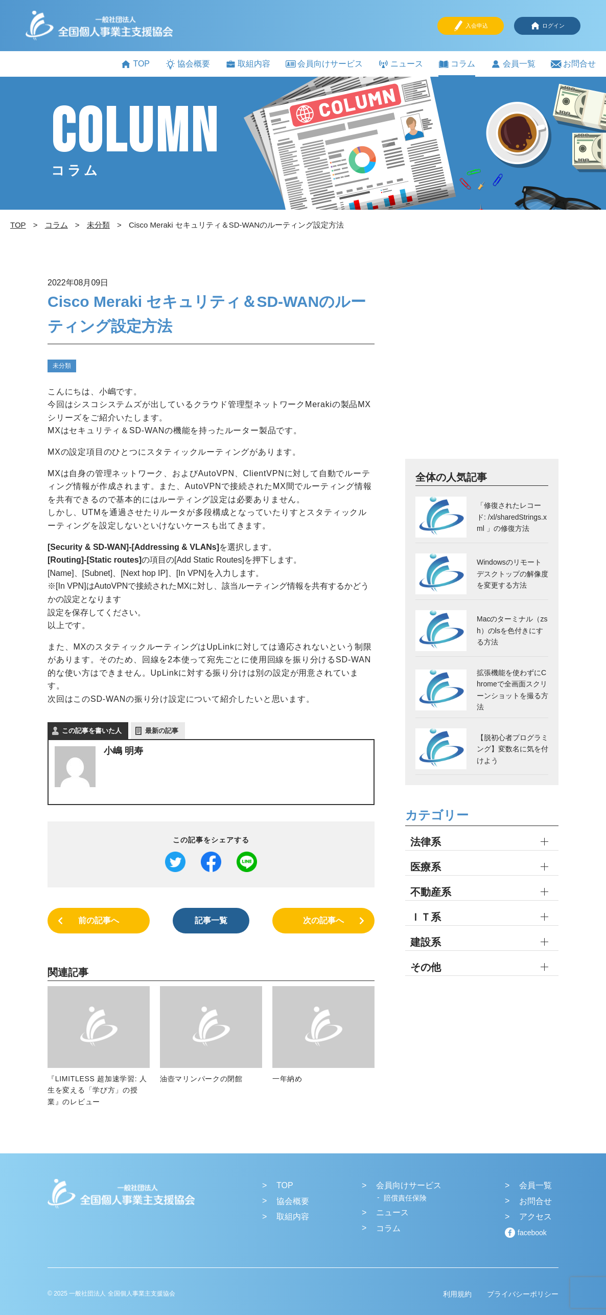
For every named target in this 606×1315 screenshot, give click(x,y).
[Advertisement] (481, 366)
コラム (456, 64)
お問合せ (573, 64)
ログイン (547, 25)
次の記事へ (323, 920)
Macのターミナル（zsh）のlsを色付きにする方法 (512, 630)
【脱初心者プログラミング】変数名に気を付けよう (512, 749)
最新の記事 (161, 730)
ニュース (400, 64)
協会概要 (187, 64)
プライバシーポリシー (522, 1294)
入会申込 (470, 25)
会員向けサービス (324, 63)
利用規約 (457, 1294)
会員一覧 (513, 64)
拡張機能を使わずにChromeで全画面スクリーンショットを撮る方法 (512, 689)
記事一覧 (211, 920)
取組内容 (247, 64)
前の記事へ (98, 920)
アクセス (535, 1216)
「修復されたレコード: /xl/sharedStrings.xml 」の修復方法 (512, 516)
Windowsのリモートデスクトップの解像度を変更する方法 (512, 573)
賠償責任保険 (405, 1198)
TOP (135, 64)
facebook (532, 1233)
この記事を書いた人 (92, 730)
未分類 (62, 365)
